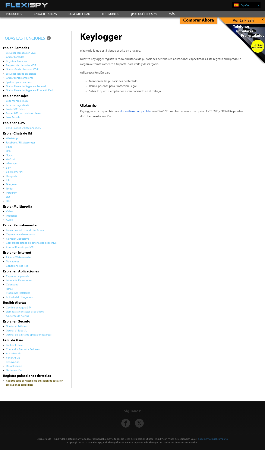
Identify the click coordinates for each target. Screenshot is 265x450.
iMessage (11, 163)
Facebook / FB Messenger (20, 142)
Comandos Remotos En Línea (23, 349)
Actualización (13, 353)
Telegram (11, 184)
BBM (8, 167)
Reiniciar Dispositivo (17, 238)
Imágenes (11, 215)
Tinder (9, 188)
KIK (8, 180)
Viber (9, 146)
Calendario (12, 284)
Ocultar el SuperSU (16, 330)
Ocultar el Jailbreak (17, 326)
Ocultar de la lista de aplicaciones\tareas (29, 334)
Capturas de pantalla (17, 276)
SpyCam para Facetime (19, 82)
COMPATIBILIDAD (79, 14)
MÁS (172, 14)
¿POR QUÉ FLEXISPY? (144, 14)
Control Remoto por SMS (20, 247)
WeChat (10, 159)
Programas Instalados (18, 292)
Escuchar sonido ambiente (21, 73)
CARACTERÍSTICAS (45, 14)
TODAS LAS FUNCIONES (27, 38)
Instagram (11, 192)
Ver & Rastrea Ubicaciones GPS (23, 127)
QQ (8, 196)
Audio (9, 219)
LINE (8, 150)
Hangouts (11, 176)
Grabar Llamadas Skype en (29, 90)
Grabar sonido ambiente (20, 77)
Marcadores (12, 261)
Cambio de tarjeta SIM (18, 307)
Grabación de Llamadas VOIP (22, 69)
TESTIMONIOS (110, 14)
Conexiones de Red (17, 265)
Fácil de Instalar (14, 345)
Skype (9, 155)
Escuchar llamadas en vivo (21, 52)
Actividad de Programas (19, 297)
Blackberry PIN (14, 171)
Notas (9, 288)
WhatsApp (12, 138)
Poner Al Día (13, 357)
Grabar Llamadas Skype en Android (26, 86)
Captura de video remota (20, 234)
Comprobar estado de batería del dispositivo (31, 242)
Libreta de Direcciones (19, 280)
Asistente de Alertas (17, 315)
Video (9, 211)
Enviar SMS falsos (15, 109)
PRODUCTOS (14, 14)
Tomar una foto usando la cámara (25, 230)
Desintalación (14, 370)
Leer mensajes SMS (17, 100)
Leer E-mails (13, 117)
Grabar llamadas (15, 56)
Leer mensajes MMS (17, 105)
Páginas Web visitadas (18, 257)
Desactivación (14, 366)
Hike (8, 201)
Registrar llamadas (16, 61)
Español (250, 5)
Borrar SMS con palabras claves (23, 113)
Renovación (12, 361)
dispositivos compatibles (135, 111)
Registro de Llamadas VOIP (21, 65)
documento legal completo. (213, 438)
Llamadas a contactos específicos (25, 311)
